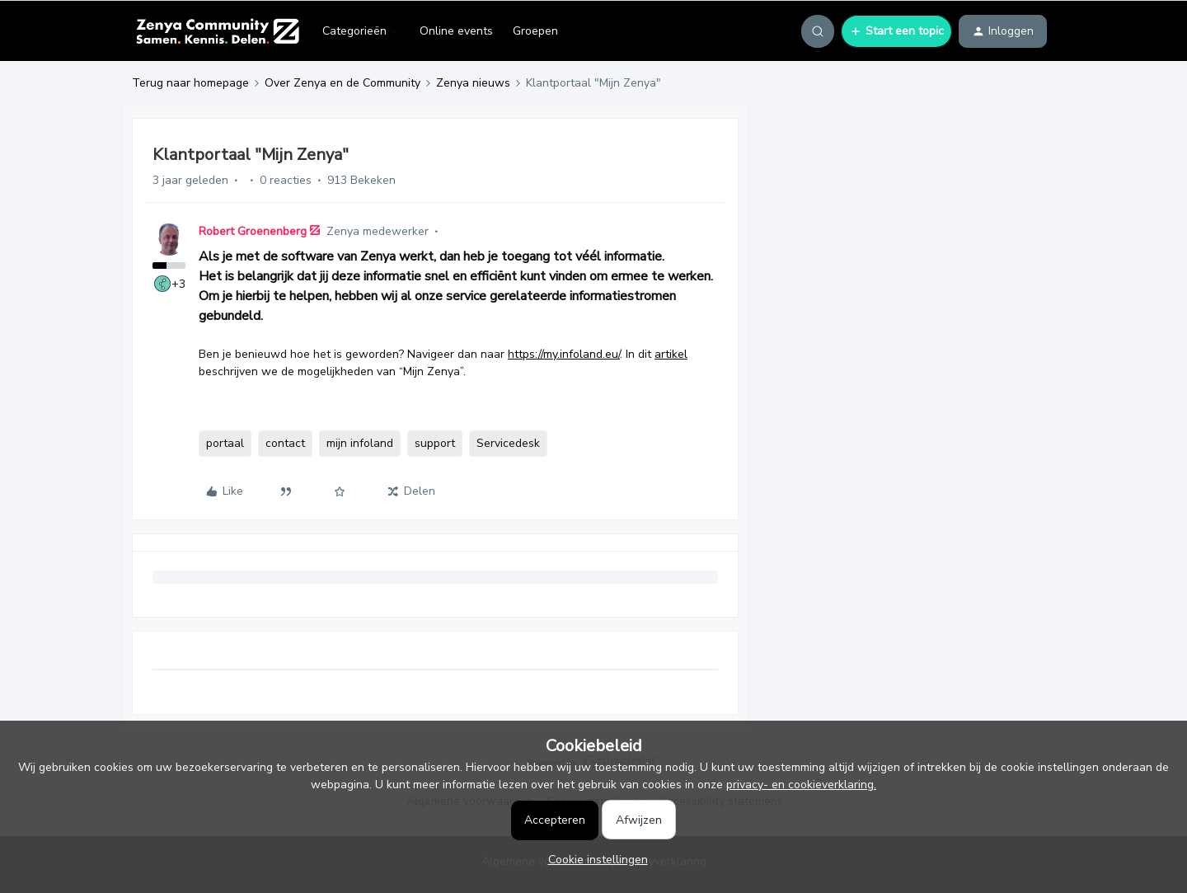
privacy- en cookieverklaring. (801, 784)
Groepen (535, 31)
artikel (670, 354)
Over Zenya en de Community (342, 83)
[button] (896, 31)
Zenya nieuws (473, 83)
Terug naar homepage (190, 83)
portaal (225, 443)
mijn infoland (359, 443)
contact (285, 443)
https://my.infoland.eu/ (564, 354)
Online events (456, 31)
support (435, 443)
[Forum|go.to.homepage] (217, 31)
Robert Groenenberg (253, 231)
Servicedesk (508, 443)
